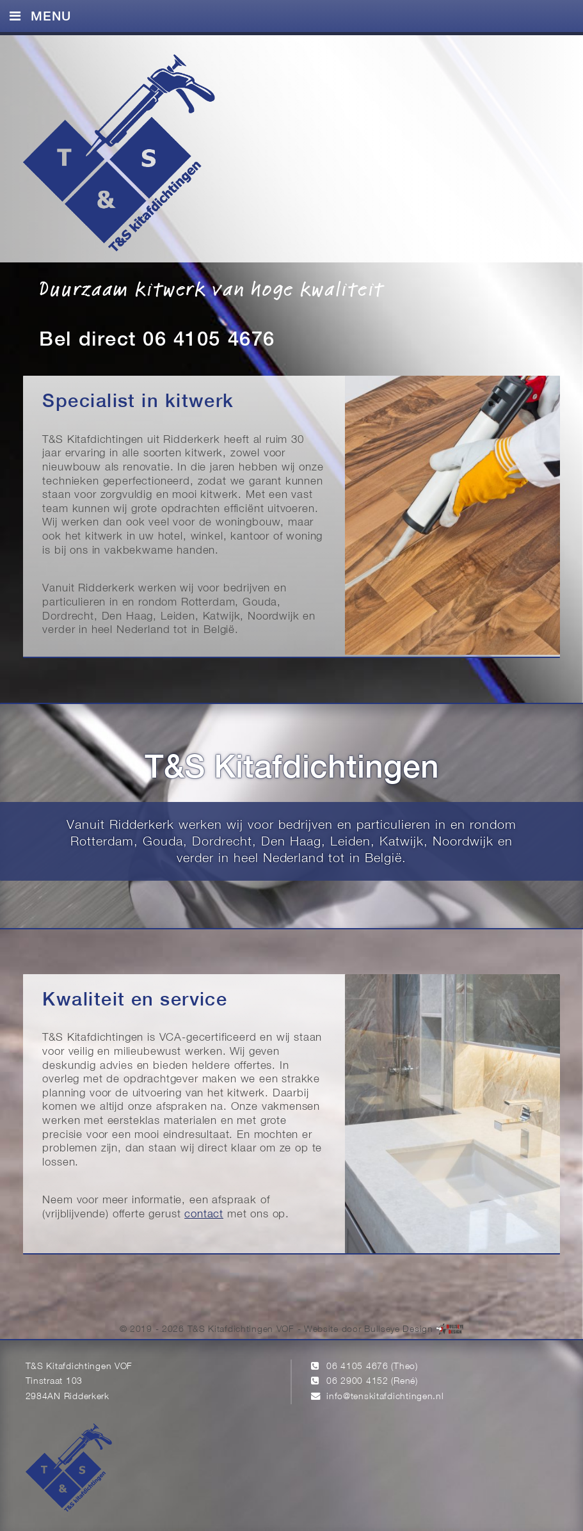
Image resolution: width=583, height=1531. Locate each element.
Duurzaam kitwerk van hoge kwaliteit (211, 288)
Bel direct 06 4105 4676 (157, 340)
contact (203, 1214)
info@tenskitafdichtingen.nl (385, 1397)
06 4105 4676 (357, 1367)
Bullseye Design (398, 1330)
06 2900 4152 (357, 1381)
